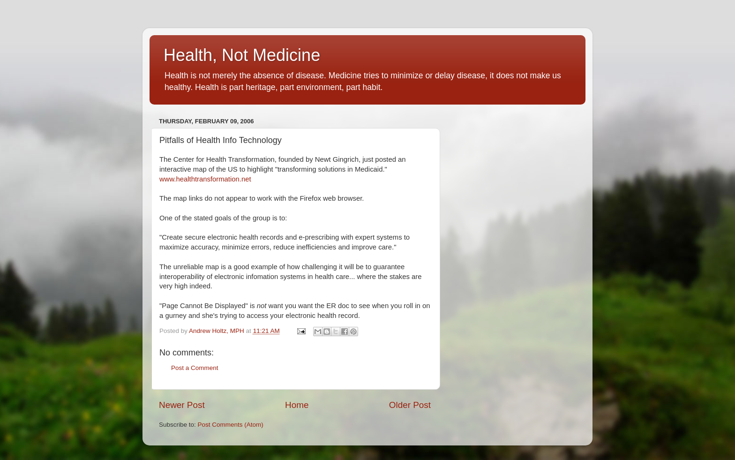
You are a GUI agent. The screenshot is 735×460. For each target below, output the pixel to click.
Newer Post (182, 405)
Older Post (410, 405)
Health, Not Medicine (242, 55)
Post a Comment (194, 367)
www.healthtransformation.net (205, 179)
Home (296, 405)
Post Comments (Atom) (230, 424)
